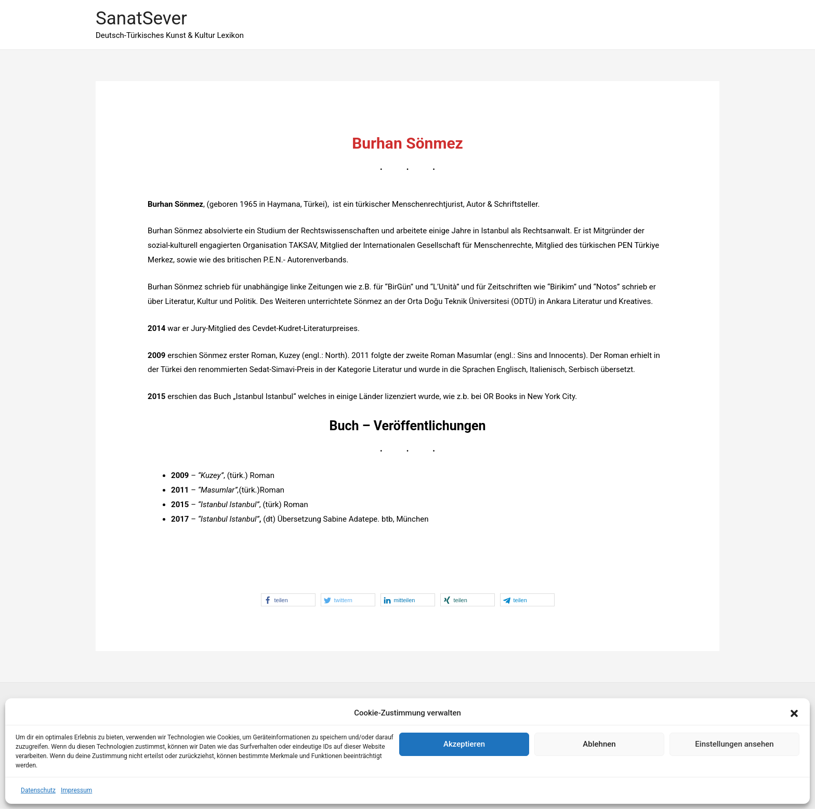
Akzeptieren (464, 744)
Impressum (76, 790)
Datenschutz (38, 790)
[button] (794, 713)
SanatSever (141, 18)
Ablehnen (599, 744)
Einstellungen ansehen (734, 744)
